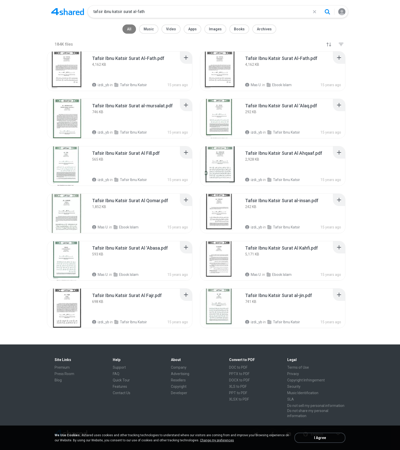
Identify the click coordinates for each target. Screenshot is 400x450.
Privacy (293, 374)
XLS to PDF (238, 386)
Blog (58, 380)
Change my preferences (217, 440)
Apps (192, 29)
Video (171, 29)
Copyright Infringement (306, 380)
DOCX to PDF (239, 380)
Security (294, 386)
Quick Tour (121, 380)
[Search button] (327, 12)
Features (120, 386)
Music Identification (302, 393)
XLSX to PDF (239, 399)
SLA (290, 399)
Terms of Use (298, 367)
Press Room (64, 374)
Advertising (180, 374)
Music (149, 29)
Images (215, 29)
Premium (62, 367)
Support (119, 367)
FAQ (116, 374)
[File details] (67, 71)
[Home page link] (67, 11)
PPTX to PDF (239, 374)
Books (239, 29)
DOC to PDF (238, 367)
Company (178, 367)
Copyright (178, 386)
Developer (179, 393)
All (129, 29)
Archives (264, 29)
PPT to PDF (238, 393)
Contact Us (121, 393)
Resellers (178, 380)
